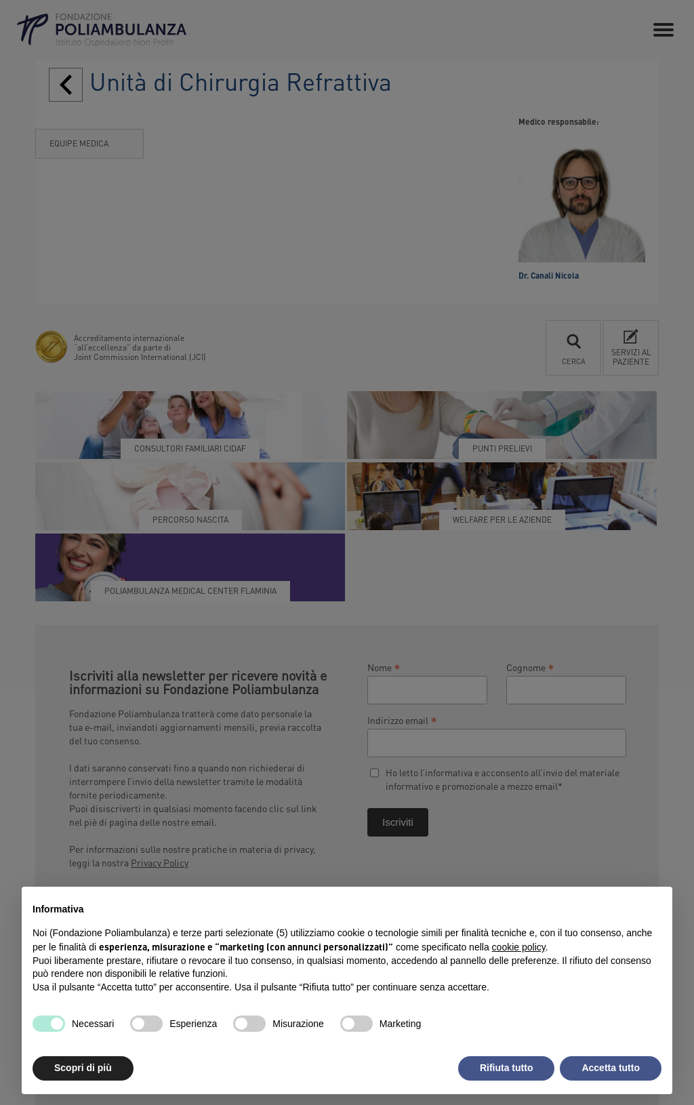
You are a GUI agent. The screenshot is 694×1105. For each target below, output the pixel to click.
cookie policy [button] (519, 947)
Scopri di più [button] (83, 1067)
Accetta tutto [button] (610, 1067)
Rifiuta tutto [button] (506, 1067)
